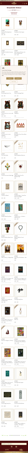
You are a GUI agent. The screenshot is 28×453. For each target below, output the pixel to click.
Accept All (18, 78)
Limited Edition (14, 12)
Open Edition (14, 13)
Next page (23, 435)
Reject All (9, 78)
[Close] (26, 67)
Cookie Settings (13, 81)
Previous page (5, 435)
